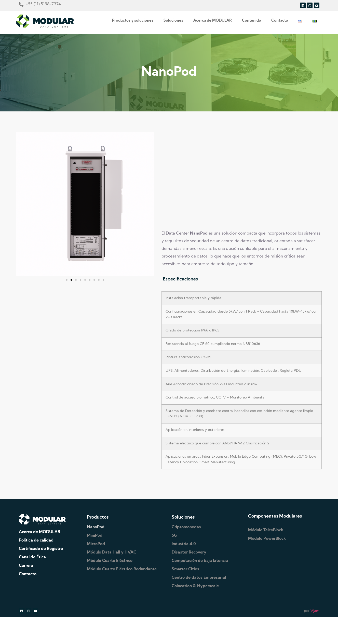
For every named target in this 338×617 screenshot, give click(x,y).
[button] (66, 280)
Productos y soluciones (132, 21)
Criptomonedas (186, 527)
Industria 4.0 (184, 544)
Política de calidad (36, 540)
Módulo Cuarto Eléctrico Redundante (122, 569)
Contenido (251, 21)
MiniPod (94, 536)
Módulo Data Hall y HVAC (111, 552)
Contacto (279, 21)
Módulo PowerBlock (267, 539)
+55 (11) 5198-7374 (43, 4)
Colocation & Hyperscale (195, 586)
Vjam (314, 611)
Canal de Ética (32, 557)
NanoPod (95, 527)
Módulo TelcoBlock (265, 530)
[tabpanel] (241, 382)
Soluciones (173, 21)
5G (174, 536)
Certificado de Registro (41, 549)
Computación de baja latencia (200, 561)
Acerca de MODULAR (212, 21)
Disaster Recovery (189, 552)
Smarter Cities (185, 569)
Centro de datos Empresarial (199, 578)
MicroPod (96, 544)
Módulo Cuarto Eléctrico (109, 561)
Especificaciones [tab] (180, 279)
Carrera (26, 566)
